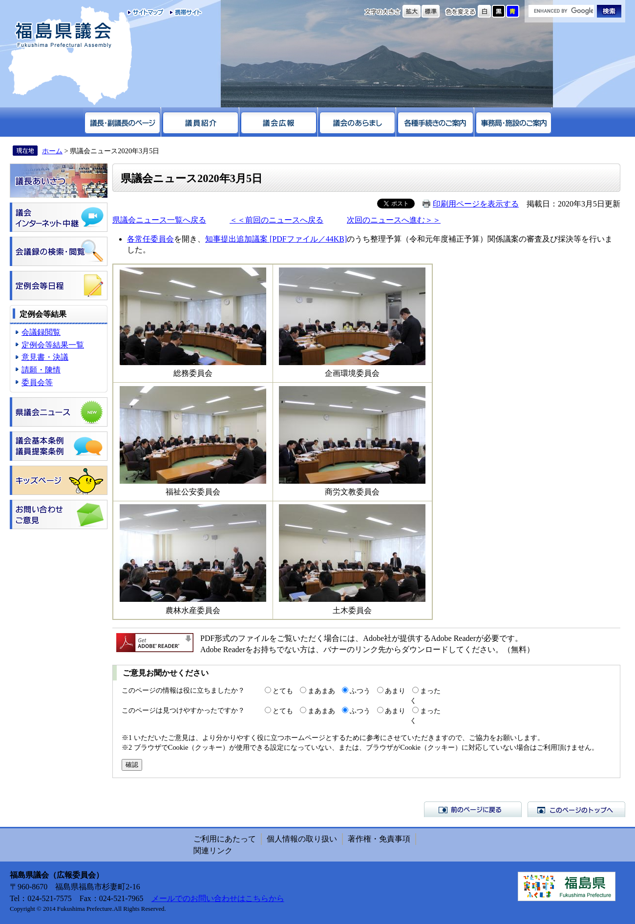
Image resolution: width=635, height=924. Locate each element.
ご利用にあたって (224, 839)
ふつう (360, 691)
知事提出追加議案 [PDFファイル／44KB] (276, 239)
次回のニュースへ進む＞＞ (394, 220)
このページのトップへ (576, 809)
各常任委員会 (150, 239)
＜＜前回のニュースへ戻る (276, 220)
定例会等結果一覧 (52, 345)
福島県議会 (63, 35)
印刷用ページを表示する (476, 204)
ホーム (52, 151)
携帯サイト (183, 12)
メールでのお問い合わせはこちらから (217, 898)
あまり (395, 691)
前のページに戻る (473, 809)
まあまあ (321, 691)
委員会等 (37, 382)
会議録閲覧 (41, 332)
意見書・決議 (44, 357)
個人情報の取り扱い (302, 839)
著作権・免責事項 (379, 839)
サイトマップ (146, 12)
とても (283, 691)
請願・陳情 (41, 370)
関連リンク (213, 850)
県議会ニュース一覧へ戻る (159, 220)
